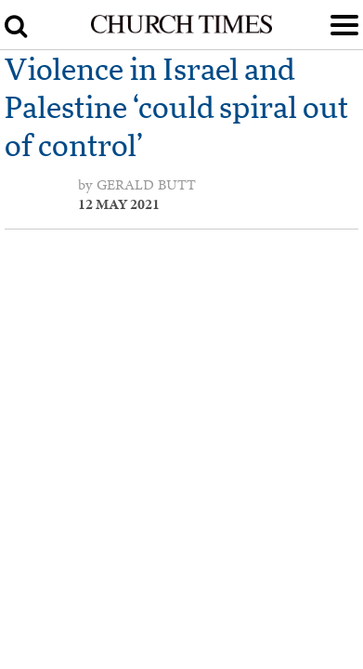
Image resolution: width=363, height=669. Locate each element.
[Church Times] (182, 29)
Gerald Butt (146, 185)
